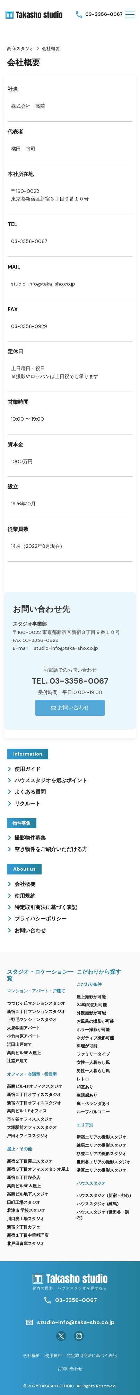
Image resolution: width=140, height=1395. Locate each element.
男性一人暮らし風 (93, 1071)
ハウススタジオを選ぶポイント (51, 780)
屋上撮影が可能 (91, 997)
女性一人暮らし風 (93, 1062)
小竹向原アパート (23, 1036)
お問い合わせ (30, 930)
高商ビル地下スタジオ (28, 1194)
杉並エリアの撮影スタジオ (101, 1154)
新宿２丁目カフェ (23, 1227)
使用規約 (25, 895)
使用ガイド (28, 769)
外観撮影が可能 (91, 1013)
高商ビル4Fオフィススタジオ (34, 1086)
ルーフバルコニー (93, 1112)
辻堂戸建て (17, 1061)
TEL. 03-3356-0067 (70, 681)
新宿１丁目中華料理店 (28, 1235)
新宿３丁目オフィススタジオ (34, 1103)
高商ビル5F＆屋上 (24, 1053)
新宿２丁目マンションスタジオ (36, 1011)
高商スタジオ (20, 48)
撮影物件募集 (30, 837)
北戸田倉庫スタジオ (25, 1243)
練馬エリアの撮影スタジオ (101, 1145)
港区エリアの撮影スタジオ (101, 1170)
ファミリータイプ (93, 1054)
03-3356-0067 (104, 14)
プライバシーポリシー (41, 918)
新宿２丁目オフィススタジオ (34, 1094)
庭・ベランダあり (93, 1103)
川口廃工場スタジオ (25, 1218)
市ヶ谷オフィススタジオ (30, 1119)
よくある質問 (30, 791)
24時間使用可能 (92, 1005)
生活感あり (87, 1095)
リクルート (28, 803)
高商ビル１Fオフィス (27, 1111)
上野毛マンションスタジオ (32, 1019)
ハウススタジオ (91, 1183)
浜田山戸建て (19, 1044)
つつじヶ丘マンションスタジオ (36, 1003)
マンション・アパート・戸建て (36, 991)
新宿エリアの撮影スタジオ (101, 1137)
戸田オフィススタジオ (28, 1136)
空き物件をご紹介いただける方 (51, 849)
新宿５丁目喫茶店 (23, 1177)
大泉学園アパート (23, 1028)
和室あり (85, 1087)
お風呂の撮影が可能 (95, 1021)
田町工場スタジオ (23, 1202)
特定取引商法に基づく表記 (46, 907)
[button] (129, 14)
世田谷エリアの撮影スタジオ (104, 1162)
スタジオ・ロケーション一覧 (40, 975)
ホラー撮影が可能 (93, 1029)
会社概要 (25, 884)
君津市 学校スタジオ (26, 1210)
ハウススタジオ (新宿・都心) (104, 1195)
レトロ (83, 1079)
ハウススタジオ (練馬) (98, 1204)
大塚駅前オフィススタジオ (32, 1127)
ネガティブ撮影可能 (95, 1038)
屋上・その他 (19, 1149)
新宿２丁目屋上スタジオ (30, 1161)
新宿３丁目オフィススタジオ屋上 (38, 1169)
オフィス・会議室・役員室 (32, 1074)
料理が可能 (87, 1046)
